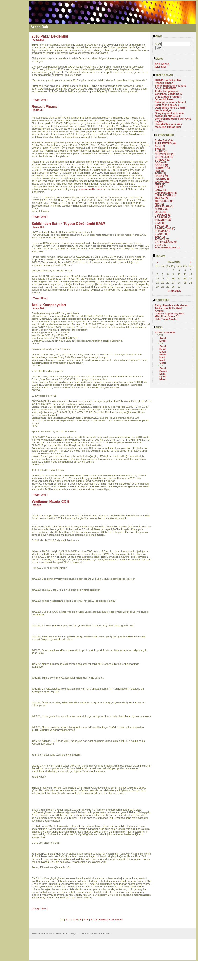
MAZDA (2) (161, 198)
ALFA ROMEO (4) (165, 143)
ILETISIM (160, 66)
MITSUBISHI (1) (164, 206)
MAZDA (37, 505)
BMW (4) (160, 148)
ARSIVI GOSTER (165, 332)
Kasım (163, 371)
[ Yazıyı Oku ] (39, 99)
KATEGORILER (163, 135)
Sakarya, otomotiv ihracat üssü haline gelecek (170, 103)
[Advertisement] (14, 69)
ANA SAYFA (162, 64)
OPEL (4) (160, 211)
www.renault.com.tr (90, 189)
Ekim (162, 373)
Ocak (162, 362)
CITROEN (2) (162, 159)
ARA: (157, 36)
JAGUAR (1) (162, 181)
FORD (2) (160, 173)
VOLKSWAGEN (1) (166, 242)
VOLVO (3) (161, 244)
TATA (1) (160, 236)
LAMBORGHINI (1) (166, 192)
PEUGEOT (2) (163, 214)
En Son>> (117, 919)
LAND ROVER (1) (165, 195)
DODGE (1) (161, 165)
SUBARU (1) (162, 231)
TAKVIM (158, 255)
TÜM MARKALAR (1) (167, 247)
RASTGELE (160, 300)
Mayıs (162, 351)
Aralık (162, 338)
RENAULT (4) (163, 220)
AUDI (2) (160, 146)
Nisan (162, 354)
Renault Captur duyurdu (169, 313)
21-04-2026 (174, 290)
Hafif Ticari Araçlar (166, 319)
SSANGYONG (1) (165, 228)
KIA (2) (159, 187)
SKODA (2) (161, 225)
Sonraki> (105, 919)
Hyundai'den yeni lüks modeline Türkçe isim (168, 125)
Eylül (162, 340)
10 (95, 919)
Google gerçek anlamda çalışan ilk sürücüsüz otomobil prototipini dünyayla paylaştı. (173, 117)
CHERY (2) (161, 151)
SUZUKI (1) (161, 233)
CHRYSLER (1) (164, 157)
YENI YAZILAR (162, 75)
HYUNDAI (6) (162, 178)
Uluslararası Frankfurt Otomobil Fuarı (168, 98)
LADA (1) (160, 189)
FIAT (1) (159, 170)
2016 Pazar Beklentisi (168, 80)
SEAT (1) (160, 222)
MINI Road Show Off (167, 316)
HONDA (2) (161, 176)
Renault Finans (164, 83)
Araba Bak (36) (164, 140)
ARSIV (157, 327)
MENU (157, 58)
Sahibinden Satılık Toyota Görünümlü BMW (170, 87)
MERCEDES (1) (164, 200)
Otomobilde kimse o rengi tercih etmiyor (170, 109)
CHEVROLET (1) (164, 154)
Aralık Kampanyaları (167, 91)
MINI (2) (159, 203)
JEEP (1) (160, 184)
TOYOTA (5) (162, 239)
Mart (162, 357)
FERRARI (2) (162, 168)
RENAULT (38, 110)
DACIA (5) (161, 162)
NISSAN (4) (161, 209)
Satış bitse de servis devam (171, 305)
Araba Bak (38, 39)
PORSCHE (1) (163, 217)
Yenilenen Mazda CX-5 (168, 94)
